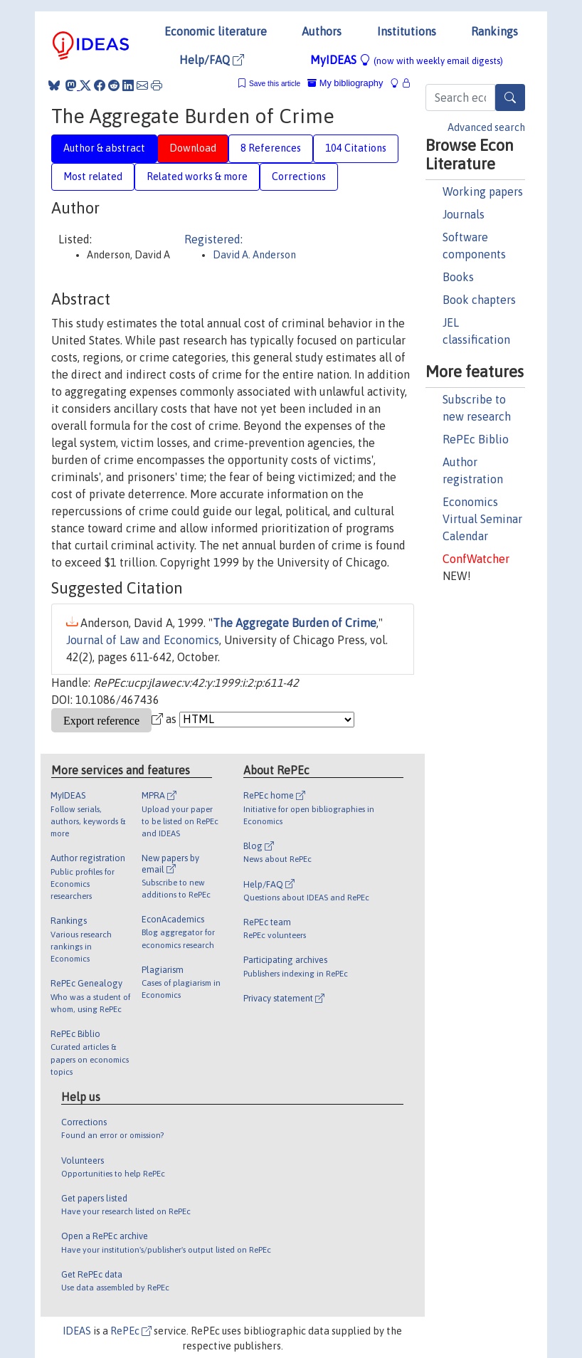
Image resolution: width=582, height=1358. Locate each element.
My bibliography (345, 83)
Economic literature (215, 31)
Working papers (483, 191)
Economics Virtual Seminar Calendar (482, 518)
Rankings (494, 31)
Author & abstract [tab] (104, 148)
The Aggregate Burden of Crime (294, 622)
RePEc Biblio (476, 439)
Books (458, 276)
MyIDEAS (406, 59)
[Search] (510, 97)
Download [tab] (192, 148)
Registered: (213, 239)
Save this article (274, 84)
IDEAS (77, 1331)
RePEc (131, 1331)
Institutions (406, 31)
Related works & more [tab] (197, 176)
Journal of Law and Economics (142, 639)
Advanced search (486, 127)
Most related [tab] (92, 176)
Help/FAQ (211, 59)
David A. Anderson (254, 254)
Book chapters (479, 299)
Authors (322, 31)
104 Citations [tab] (355, 148)
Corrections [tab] (299, 176)
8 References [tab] (270, 148)
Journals (464, 214)
